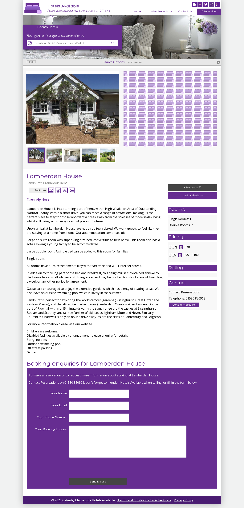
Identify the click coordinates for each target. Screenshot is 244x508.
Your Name (59, 393)
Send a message (184, 305)
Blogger (194, 4)
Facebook (199, 4)
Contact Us (185, 11)
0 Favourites (209, 11)
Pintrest (217, 4)
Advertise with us (161, 11)
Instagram (211, 4)
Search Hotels (48, 27)
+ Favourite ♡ (192, 187)
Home (137, 11)
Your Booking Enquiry (51, 429)
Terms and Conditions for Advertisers (144, 500)
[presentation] (98, 467)
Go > (111, 43)
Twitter (205, 4)
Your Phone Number (52, 417)
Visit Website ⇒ (193, 195)
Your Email (59, 405)
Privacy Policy (183, 500)
